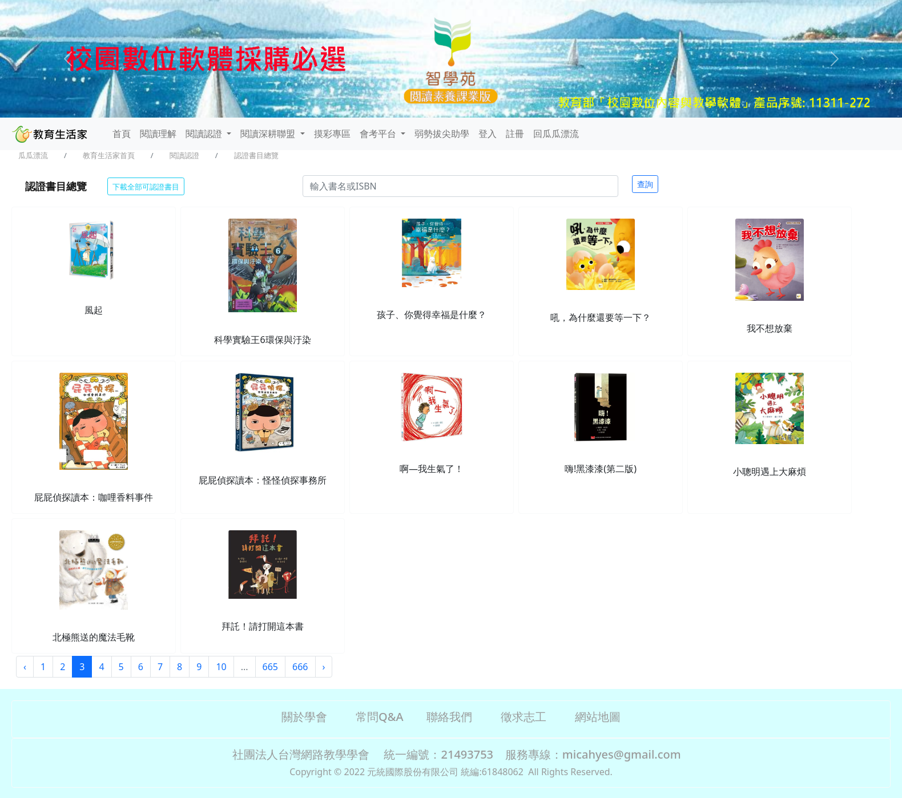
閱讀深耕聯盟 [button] (268, 133)
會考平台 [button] (379, 133)
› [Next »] (324, 666)
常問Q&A (380, 716)
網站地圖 (598, 716)
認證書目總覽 (256, 155)
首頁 (121, 133)
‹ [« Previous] (24, 666)
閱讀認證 (184, 155)
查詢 (645, 184)
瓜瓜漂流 (33, 155)
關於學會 (304, 716)
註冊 (515, 133)
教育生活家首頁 (109, 155)
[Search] (460, 186)
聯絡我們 (449, 716)
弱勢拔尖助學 (441, 133)
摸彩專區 (332, 133)
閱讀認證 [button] (205, 133)
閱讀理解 (158, 133)
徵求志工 (523, 716)
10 (221, 666)
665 (270, 666)
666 (300, 666)
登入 (487, 133)
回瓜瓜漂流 (556, 133)
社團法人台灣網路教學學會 (300, 754)
